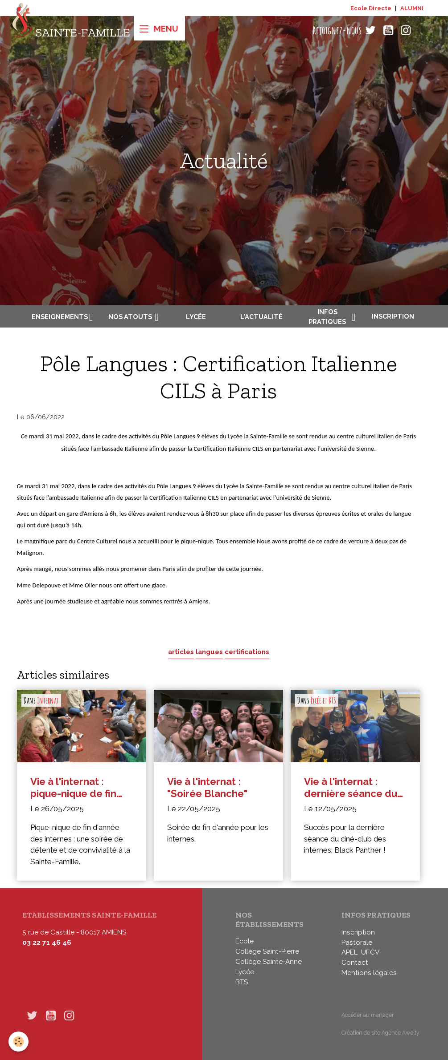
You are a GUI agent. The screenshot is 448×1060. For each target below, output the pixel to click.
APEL (349, 952)
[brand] (70, 30)
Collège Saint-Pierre (267, 951)
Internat (48, 700)
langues (209, 651)
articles (181, 651)
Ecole (244, 941)
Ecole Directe (370, 8)
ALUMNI (411, 8)
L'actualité (261, 316)
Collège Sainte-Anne (268, 962)
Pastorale (356, 943)
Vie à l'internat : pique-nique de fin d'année (73, 787)
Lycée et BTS (323, 700)
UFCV (370, 952)
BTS (241, 982)
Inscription (393, 316)
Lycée (196, 316)
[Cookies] (19, 1042)
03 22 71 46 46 (46, 943)
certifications (247, 651)
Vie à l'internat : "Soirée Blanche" (207, 787)
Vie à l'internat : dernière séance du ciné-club (350, 787)
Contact (354, 963)
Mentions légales (369, 973)
